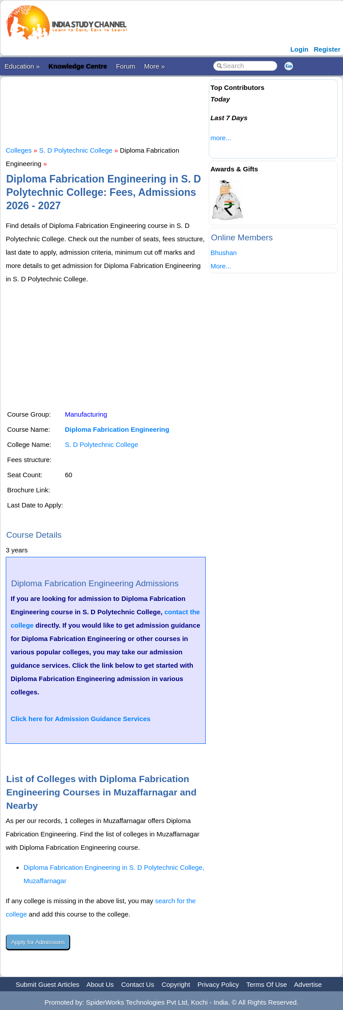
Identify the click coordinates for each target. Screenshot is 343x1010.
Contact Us (137, 984)
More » (154, 66)
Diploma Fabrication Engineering (117, 429)
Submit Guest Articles (47, 984)
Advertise (308, 984)
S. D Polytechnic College (75, 150)
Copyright (176, 984)
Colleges (19, 150)
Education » (22, 66)
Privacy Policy (218, 984)
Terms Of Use (266, 984)
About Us (100, 984)
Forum (125, 66)
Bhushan (224, 252)
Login (299, 49)
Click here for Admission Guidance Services (81, 718)
